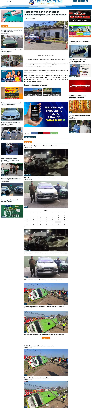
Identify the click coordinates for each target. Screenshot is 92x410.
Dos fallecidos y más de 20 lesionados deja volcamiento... (39, 346)
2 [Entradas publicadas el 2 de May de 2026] (58, 215)
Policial (4, 66)
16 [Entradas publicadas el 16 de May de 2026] (58, 219)
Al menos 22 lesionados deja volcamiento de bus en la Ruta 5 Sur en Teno (44, 334)
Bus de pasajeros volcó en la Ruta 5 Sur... (79, 41)
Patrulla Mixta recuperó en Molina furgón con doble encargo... (40, 177)
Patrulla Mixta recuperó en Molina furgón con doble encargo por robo (43, 279)
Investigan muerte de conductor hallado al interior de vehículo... (11, 30)
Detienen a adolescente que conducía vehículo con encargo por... (11, 103)
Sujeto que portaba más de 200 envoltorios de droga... (9, 200)
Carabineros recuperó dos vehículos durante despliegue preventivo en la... (11, 179)
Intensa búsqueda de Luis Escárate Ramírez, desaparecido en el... (78, 60)
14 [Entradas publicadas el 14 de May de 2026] (46, 219)
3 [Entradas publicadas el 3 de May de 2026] (64, 215)
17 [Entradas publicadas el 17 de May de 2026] (64, 219)
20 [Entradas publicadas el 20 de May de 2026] (40, 222)
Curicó (3, 46)
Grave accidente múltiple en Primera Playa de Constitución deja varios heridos (46, 253)
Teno (25, 304)
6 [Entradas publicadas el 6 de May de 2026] (40, 217)
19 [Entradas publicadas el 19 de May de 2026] (33, 222)
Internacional (72, 132)
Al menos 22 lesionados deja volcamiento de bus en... (38, 378)
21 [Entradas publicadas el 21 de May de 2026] (46, 222)
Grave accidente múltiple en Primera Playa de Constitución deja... (41, 146)
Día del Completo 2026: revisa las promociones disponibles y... (78, 96)
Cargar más (46, 338)
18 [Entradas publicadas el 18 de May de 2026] (27, 222)
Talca (70, 112)
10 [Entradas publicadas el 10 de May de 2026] (64, 217)
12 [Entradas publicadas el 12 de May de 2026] (33, 219)
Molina (25, 206)
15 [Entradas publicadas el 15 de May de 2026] (52, 219)
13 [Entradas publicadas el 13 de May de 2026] (40, 219)
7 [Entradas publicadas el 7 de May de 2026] (46, 217)
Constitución (27, 174)
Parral (3, 175)
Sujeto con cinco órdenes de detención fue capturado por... (11, 50)
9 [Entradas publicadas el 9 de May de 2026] (58, 217)
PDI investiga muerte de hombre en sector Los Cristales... (10, 123)
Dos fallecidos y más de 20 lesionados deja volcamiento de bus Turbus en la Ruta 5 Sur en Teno (44, 307)
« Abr (25, 226)
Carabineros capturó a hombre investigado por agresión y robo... (10, 159)
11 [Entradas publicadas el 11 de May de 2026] (27, 219)
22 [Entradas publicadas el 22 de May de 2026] (52, 222)
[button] (10, 1)
